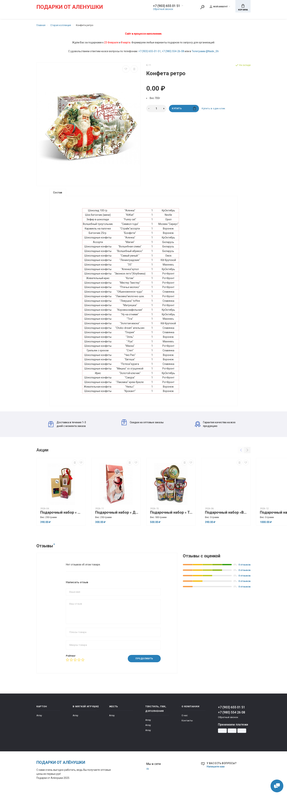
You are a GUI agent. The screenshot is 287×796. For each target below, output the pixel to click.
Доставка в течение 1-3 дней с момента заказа (67, 428)
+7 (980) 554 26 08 (231, 716)
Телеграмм (198, 51)
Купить (184, 108)
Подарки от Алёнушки (60, 766)
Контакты (187, 724)
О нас (185, 719)
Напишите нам (216, 770)
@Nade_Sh (212, 51)
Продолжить (144, 662)
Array (39, 719)
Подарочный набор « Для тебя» (117, 516)
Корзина (243, 7)
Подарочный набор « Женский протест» (62, 516)
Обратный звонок (163, 9)
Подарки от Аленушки (69, 7)
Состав (57, 192)
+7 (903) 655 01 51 (166, 6)
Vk (147, 772)
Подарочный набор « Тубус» (172, 516)
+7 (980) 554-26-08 (173, 51)
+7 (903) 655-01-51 (149, 51)
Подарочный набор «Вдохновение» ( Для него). (227, 516)
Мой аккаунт (219, 6)
